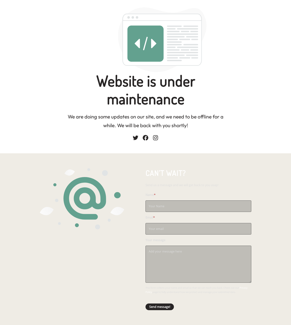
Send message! (159, 307)
